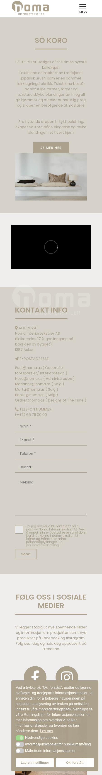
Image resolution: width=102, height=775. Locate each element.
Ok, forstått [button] (75, 762)
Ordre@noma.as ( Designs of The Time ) (50, 400)
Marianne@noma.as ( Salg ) (39, 384)
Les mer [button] (46, 731)
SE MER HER (51, 147)
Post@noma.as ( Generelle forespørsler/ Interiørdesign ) (41, 370)
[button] (20, 737)
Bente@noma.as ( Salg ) (36, 394)
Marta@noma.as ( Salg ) (36, 389)
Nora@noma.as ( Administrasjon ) (45, 378)
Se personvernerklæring (44, 543)
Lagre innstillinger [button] (35, 762)
